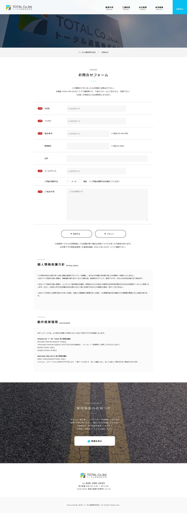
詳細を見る (96, 441)
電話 (85, 181)
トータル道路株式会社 (87, 52)
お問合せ (179, 9)
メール (74, 181)
